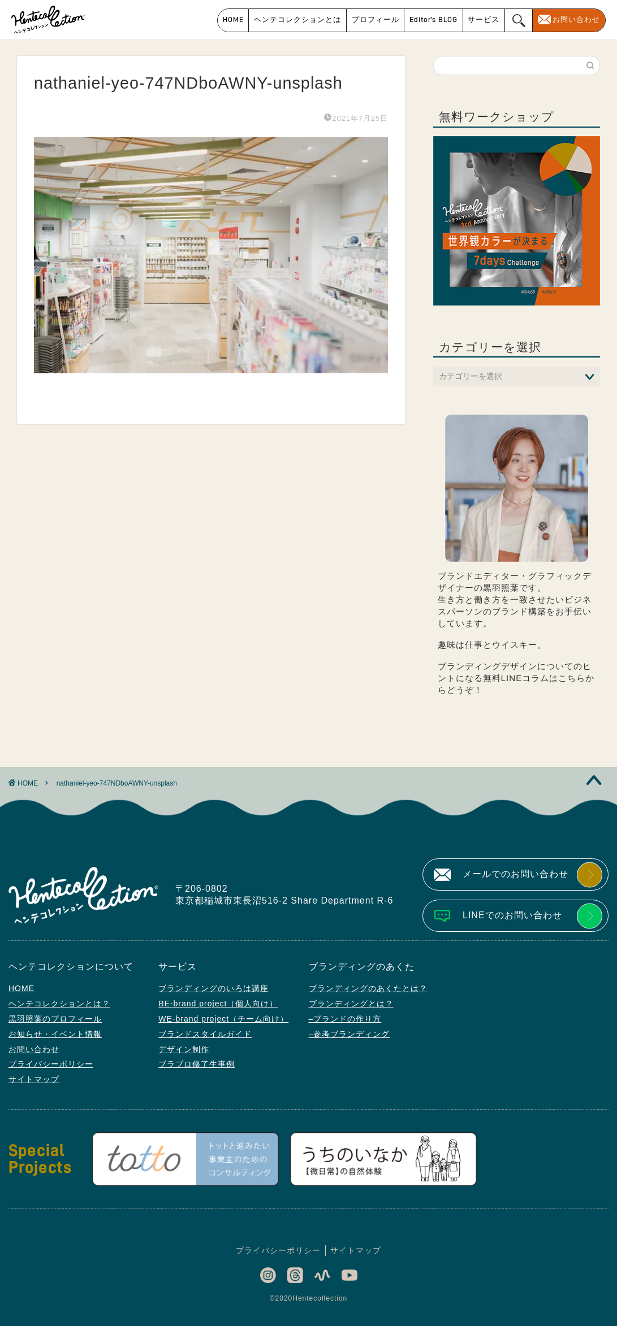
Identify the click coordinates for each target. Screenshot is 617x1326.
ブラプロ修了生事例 (196, 1063)
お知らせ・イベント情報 (55, 1034)
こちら (571, 678)
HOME (233, 19)
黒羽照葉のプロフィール (55, 1018)
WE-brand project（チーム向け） (223, 1018)
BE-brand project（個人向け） (218, 1003)
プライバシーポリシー (50, 1063)
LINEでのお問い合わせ (512, 915)
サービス (483, 19)
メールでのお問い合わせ (515, 874)
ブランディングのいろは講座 (213, 988)
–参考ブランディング (349, 1034)
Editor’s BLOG (433, 19)
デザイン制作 (183, 1049)
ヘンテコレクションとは (297, 19)
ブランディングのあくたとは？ (368, 988)
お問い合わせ (576, 19)
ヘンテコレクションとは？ (59, 1003)
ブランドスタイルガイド (205, 1034)
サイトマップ (33, 1079)
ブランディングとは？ (351, 1003)
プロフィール (375, 19)
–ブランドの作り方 (345, 1018)
